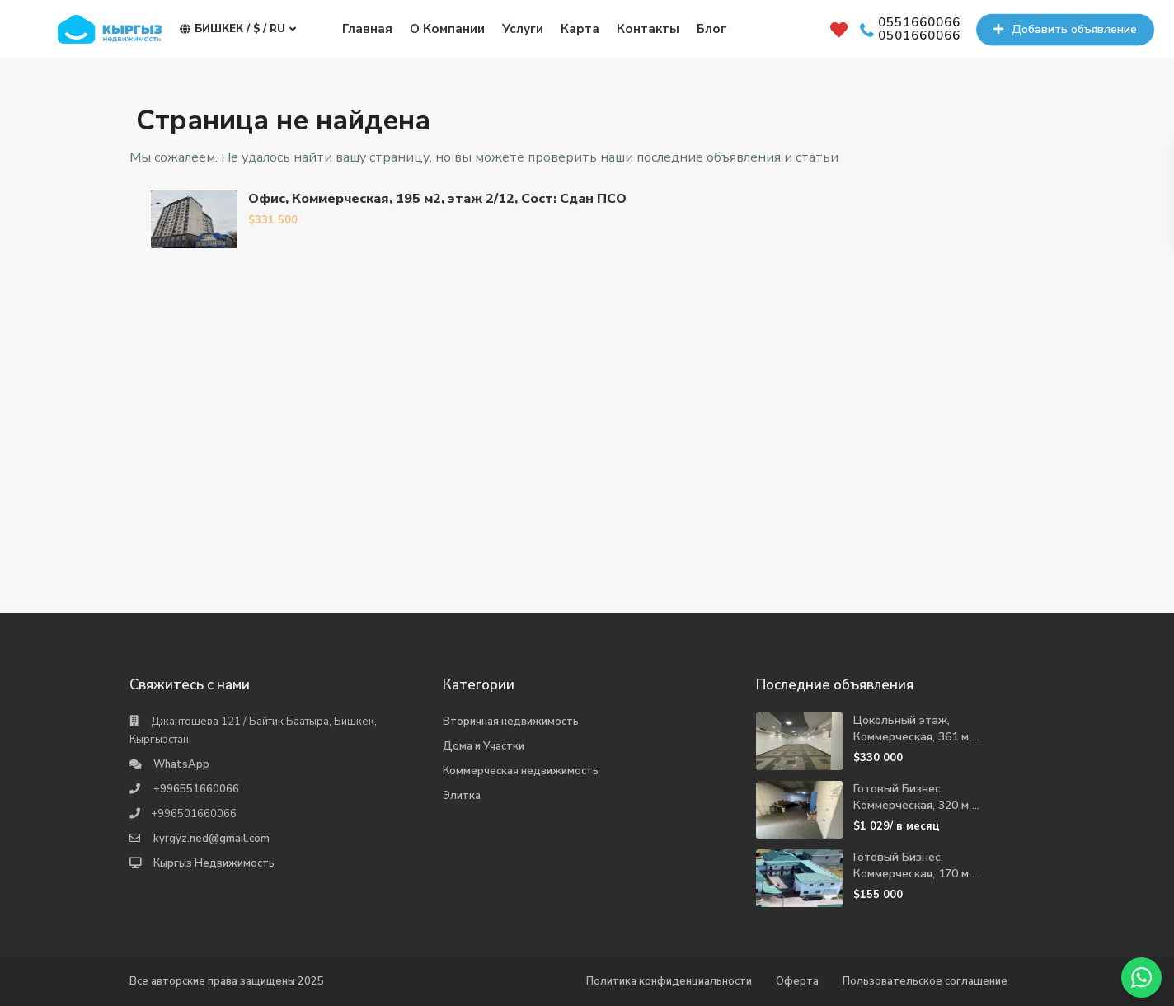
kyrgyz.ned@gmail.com (211, 838)
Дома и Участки (483, 746)
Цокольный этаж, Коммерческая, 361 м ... (916, 728)
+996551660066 (196, 789)
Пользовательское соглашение (925, 981)
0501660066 (919, 36)
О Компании (447, 29)
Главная (367, 29)
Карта (580, 29)
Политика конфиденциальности (669, 981)
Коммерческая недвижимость (521, 771)
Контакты (648, 29)
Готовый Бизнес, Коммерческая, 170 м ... (916, 865)
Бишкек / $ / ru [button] (238, 28)
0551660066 (919, 23)
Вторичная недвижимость (511, 721)
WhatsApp (181, 764)
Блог (711, 29)
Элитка (462, 795)
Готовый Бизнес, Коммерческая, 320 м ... (916, 797)
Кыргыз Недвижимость (214, 863)
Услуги (522, 29)
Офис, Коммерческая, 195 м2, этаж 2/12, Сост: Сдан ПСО (437, 199)
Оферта (797, 981)
